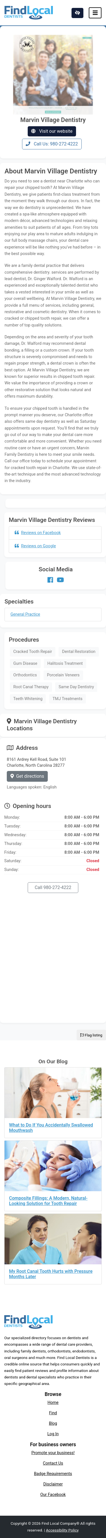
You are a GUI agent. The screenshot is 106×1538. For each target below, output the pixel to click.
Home (53, 1402)
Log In (53, 1433)
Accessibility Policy (62, 1530)
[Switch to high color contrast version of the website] (77, 13)
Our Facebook (53, 1494)
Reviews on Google (35, 545)
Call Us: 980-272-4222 (52, 144)
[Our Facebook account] (50, 580)
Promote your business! (53, 1452)
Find (53, 1412)
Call (53, 887)
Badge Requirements (53, 1473)
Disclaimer (53, 1484)
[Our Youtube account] (60, 580)
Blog (53, 1423)
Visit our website (51, 131)
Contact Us (53, 1463)
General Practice (25, 614)
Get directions (27, 776)
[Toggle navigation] (95, 12)
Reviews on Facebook (38, 532)
